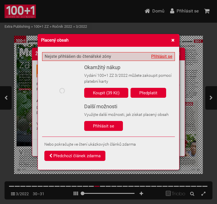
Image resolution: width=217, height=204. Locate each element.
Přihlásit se (161, 56)
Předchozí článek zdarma (75, 155)
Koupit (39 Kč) (106, 92)
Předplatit (148, 92)
